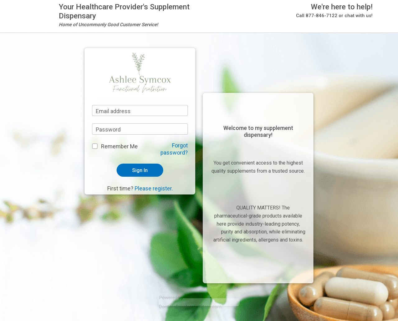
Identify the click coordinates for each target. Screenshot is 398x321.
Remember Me (119, 146)
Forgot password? (174, 149)
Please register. (154, 188)
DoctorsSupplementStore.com (190, 306)
